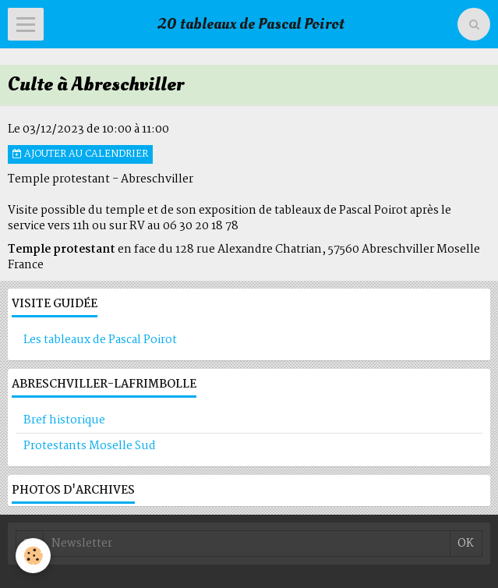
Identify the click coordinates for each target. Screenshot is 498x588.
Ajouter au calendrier (80, 154)
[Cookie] (33, 555)
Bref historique (64, 420)
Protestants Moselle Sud (89, 446)
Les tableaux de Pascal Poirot (100, 340)
